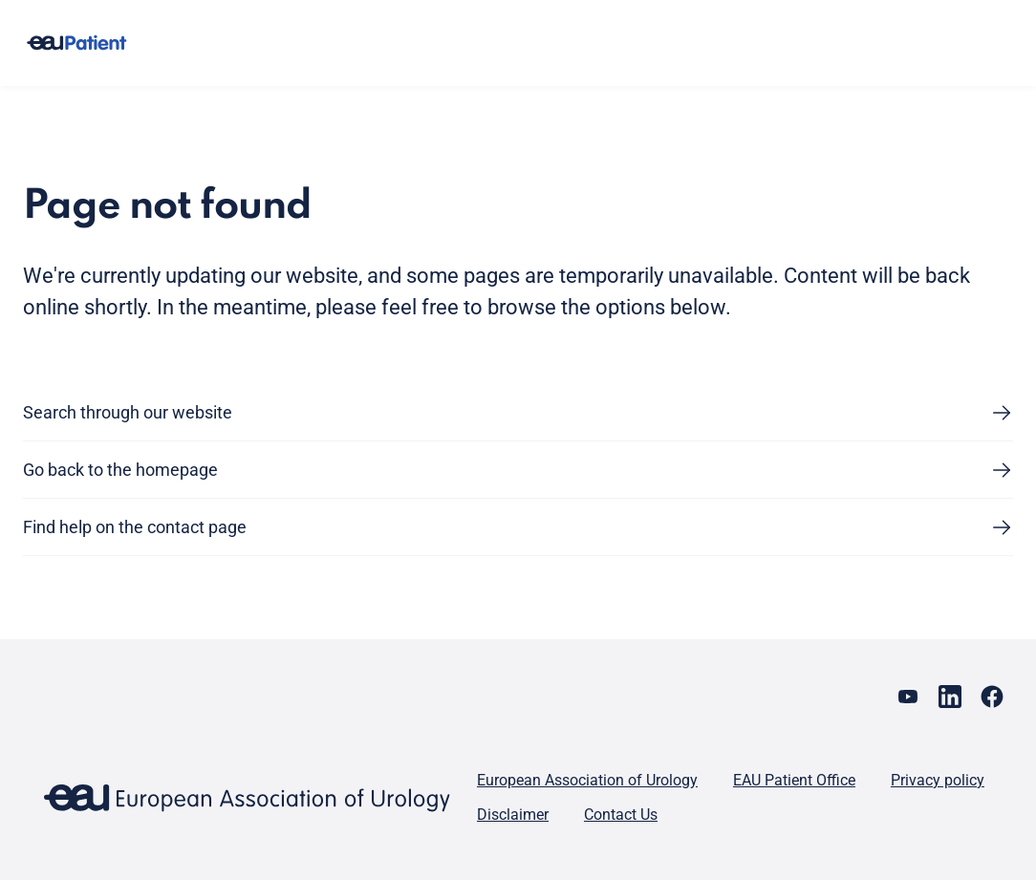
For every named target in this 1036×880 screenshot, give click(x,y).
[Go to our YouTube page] (907, 696)
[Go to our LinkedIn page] (950, 696)
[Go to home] (76, 43)
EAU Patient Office (794, 780)
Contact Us (621, 814)
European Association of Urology (587, 780)
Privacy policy (937, 780)
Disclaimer (513, 814)
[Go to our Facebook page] (992, 696)
